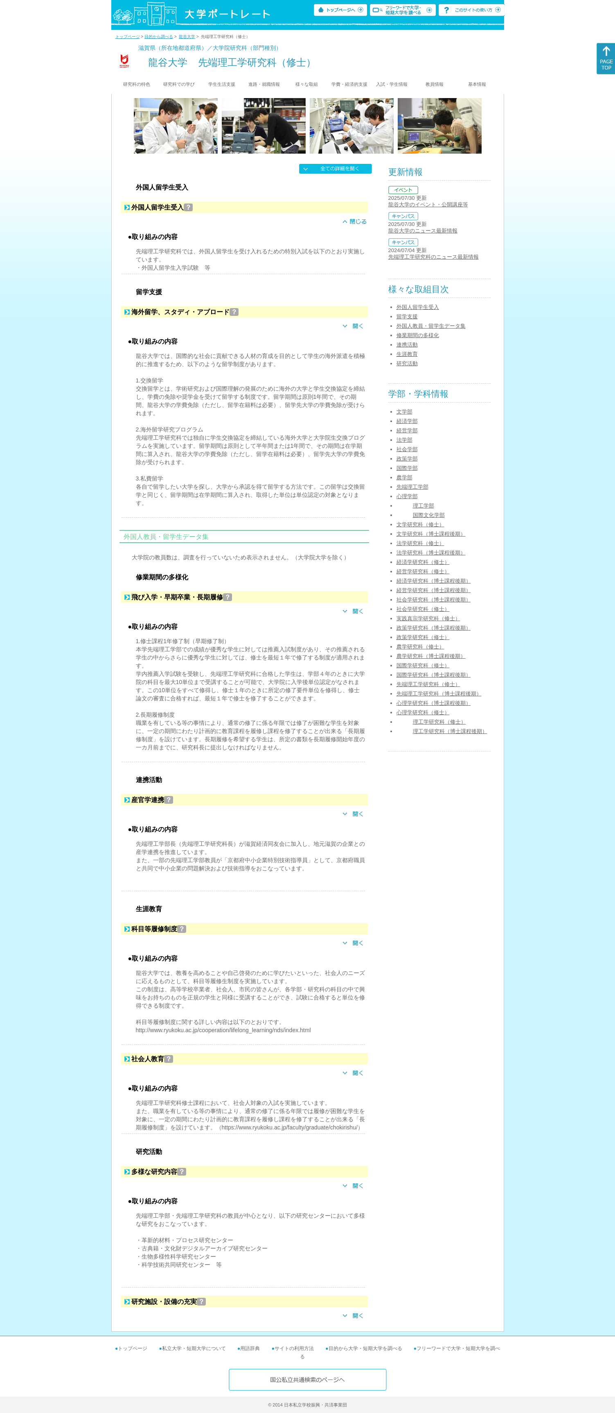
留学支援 (407, 316)
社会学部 (407, 449)
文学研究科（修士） (420, 524)
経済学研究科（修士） (423, 562)
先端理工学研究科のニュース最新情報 (433, 257)
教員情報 (435, 84)
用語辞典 (250, 1348)
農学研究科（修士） (420, 647)
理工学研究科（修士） (439, 722)
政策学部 (407, 459)
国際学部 (407, 468)
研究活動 (407, 363)
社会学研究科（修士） (423, 609)
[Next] (479, 126)
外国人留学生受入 (417, 307)
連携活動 (407, 345)
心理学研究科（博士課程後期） (433, 703)
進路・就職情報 (264, 84)
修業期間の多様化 (417, 335)
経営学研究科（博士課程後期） (433, 590)
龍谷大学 (187, 36)
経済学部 (407, 421)
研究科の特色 (136, 84)
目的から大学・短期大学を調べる (365, 1348)
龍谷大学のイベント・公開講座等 (428, 204)
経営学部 (407, 430)
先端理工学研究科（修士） (428, 684)
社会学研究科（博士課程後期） (433, 600)
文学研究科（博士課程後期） (431, 534)
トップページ (127, 36)
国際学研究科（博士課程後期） (433, 675)
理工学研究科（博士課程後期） (450, 731)
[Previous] (136, 126)
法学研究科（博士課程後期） (431, 553)
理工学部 (423, 506)
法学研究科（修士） (420, 543)
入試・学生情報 (392, 84)
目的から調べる (158, 36)
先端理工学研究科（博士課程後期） (439, 694)
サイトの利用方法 (294, 1348)
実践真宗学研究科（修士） (428, 618)
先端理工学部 (412, 487)
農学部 (404, 477)
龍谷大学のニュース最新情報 (422, 231)
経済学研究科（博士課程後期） (433, 581)
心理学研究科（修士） (423, 712)
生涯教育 (407, 354)
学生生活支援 (221, 84)
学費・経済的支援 (349, 84)
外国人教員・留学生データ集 (431, 326)
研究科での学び (179, 84)
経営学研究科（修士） (423, 571)
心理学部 (407, 496)
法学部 (404, 440)
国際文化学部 (429, 515)
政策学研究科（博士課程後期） (433, 628)
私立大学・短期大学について (194, 1348)
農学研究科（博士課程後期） (431, 656)
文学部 (404, 412)
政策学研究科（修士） (423, 637)
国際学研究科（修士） (423, 665)
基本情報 (477, 84)
